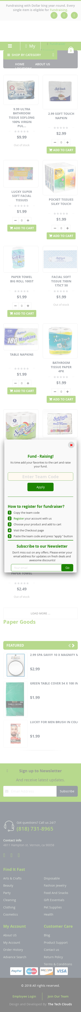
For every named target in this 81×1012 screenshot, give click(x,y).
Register (19, 518)
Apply (41, 487)
